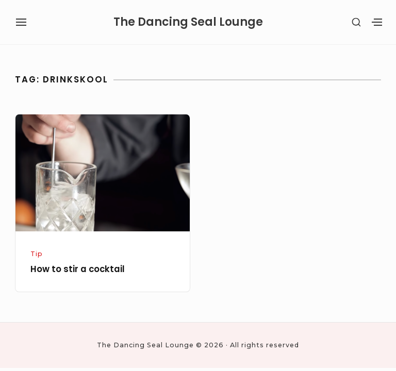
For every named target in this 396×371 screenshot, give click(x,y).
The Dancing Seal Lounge (188, 22)
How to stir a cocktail (77, 269)
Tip (36, 254)
